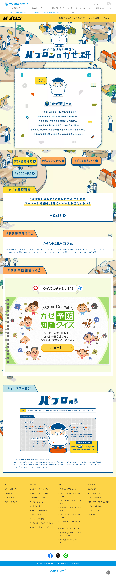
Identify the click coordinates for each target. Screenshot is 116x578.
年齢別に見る (9, 493)
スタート (56, 347)
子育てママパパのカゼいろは (98, 502)
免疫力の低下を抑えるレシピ (70, 489)
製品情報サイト (17, 4)
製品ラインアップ (64, 18)
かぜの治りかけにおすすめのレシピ (70, 516)
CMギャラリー (93, 489)
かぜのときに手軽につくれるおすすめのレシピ (70, 534)
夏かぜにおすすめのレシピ (70, 528)
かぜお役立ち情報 (79, 18)
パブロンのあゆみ (94, 506)
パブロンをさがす (11, 502)
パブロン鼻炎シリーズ (40, 527)
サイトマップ (92, 514)
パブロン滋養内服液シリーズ (43, 510)
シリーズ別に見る (11, 489)
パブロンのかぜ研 (94, 497)
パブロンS (36, 506)
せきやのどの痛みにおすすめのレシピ (70, 509)
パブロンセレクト (38, 502)
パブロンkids (37, 514)
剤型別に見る (9, 497)
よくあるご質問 (94, 18)
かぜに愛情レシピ (94, 493)
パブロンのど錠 (38, 519)
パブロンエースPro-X (40, 493)
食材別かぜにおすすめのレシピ (70, 541)
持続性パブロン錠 (38, 497)
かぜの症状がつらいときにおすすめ (70, 502)
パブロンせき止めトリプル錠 (43, 523)
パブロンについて (107, 18)
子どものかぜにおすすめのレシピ (70, 523)
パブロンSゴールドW (40, 489)
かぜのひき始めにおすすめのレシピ (70, 495)
